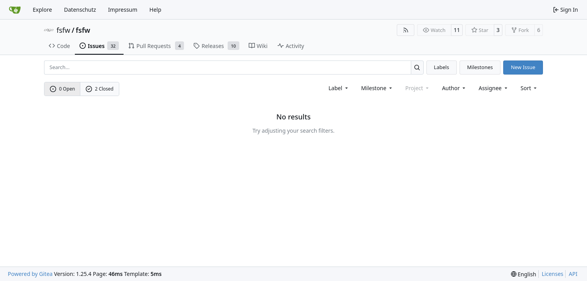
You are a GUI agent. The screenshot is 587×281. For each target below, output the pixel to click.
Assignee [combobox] (494, 88)
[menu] (529, 88)
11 (457, 30)
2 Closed (100, 88)
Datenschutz (80, 9)
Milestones (480, 67)
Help (155, 9)
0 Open (62, 88)
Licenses (553, 273)
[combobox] (339, 88)
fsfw (63, 30)
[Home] (15, 10)
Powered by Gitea (30, 273)
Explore (42, 9)
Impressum (122, 9)
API (573, 273)
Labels (441, 67)
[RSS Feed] (406, 30)
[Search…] (417, 67)
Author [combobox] (454, 88)
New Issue (523, 67)
